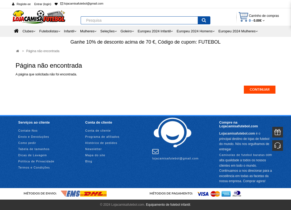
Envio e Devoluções (33, 136)
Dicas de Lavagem (32, 155)
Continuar (260, 89)
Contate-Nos (28, 130)
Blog (88, 161)
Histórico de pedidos (101, 142)
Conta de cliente (98, 130)
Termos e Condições (34, 167)
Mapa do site (95, 155)
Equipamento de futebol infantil (168, 205)
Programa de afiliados (102, 136)
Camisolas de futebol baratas (242, 154)
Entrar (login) (42, 4)
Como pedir (27, 142)
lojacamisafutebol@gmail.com (81, 3)
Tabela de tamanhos (34, 149)
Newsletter (93, 149)
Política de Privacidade (36, 161)
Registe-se (24, 4)
